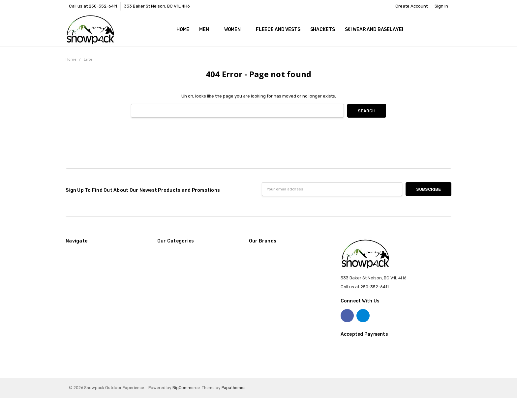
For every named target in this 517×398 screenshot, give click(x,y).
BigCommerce (186, 387)
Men (206, 29)
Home (182, 29)
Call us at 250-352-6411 (93, 6)
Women (235, 29)
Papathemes (233, 387)
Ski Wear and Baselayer (375, 29)
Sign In (441, 6)
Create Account (411, 6)
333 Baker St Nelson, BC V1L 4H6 (157, 6)
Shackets (322, 29)
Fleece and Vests (278, 29)
